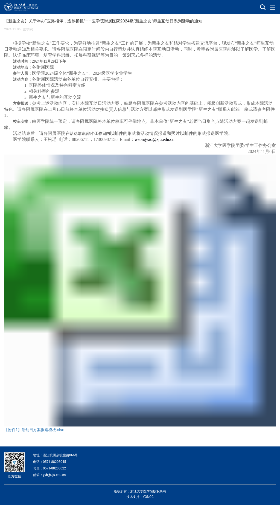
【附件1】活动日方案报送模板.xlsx (34, 430)
